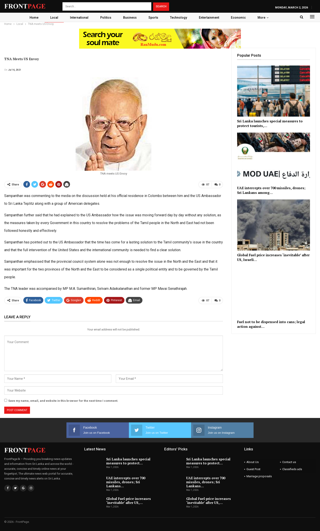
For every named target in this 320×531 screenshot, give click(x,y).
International (79, 17)
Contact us (289, 462)
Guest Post (253, 469)
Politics (105, 17)
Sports (153, 17)
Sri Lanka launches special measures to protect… (128, 461)
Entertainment (209, 17)
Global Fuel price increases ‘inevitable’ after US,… (128, 500)
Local (54, 17)
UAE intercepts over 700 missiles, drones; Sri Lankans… (125, 482)
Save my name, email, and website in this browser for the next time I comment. (63, 400)
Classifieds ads (292, 469)
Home (34, 17)
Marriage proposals (259, 476)
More (261, 17)
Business (130, 17)
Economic (238, 17)
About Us (252, 462)
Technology (178, 17)
